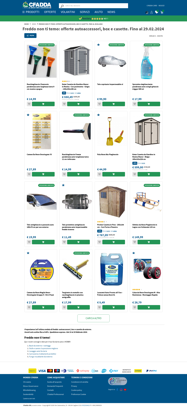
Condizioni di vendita (79, 382)
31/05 (72, 93)
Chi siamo (27, 382)
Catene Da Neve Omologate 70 (39, 154)
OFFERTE (50, 12)
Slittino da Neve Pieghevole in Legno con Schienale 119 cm (144, 225)
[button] (149, 12)
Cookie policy (76, 390)
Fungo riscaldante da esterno (40, 356)
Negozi (161, 5)
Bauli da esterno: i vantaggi (40, 346)
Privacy (74, 386)
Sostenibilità (28, 394)
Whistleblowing (29, 390)
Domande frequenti (55, 386)
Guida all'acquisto (54, 382)
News (111, 12)
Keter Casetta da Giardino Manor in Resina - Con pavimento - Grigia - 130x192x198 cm (75, 86)
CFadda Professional (55, 394)
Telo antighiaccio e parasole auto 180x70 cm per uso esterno (40, 225)
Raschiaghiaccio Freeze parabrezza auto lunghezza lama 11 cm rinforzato (75, 156)
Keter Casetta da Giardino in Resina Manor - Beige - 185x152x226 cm (143, 156)
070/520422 (86, 405)
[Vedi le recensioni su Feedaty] (93, 19)
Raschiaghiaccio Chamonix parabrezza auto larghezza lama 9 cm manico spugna (40, 86)
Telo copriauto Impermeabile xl (110, 84)
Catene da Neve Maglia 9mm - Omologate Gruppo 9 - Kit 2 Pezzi (40, 293)
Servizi (85, 12)
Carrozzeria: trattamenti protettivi (42, 354)
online (79, 93)
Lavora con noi (29, 398)
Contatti (50, 390)
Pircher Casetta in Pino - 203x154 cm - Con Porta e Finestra (110, 225)
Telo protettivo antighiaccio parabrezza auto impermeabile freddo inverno (74, 227)
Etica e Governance (30, 386)
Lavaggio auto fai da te (38, 351)
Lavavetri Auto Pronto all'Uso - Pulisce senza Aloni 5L (110, 293)
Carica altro (93, 318)
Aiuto (99, 12)
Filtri (30, 35)
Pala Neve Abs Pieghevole (107, 154)
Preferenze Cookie (78, 394)
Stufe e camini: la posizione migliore (43, 348)
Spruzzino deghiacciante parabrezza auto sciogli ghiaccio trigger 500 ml (145, 86)
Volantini (68, 12)
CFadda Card (152, 5)
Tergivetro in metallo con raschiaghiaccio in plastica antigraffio (72, 295)
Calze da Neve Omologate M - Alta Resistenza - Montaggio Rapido (146, 293)
